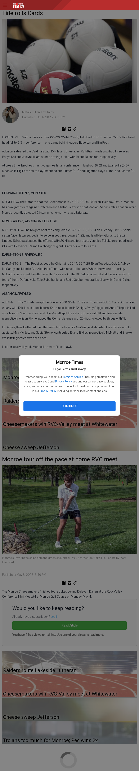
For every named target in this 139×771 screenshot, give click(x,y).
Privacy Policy (63, 382)
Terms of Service (73, 377)
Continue (69, 406)
